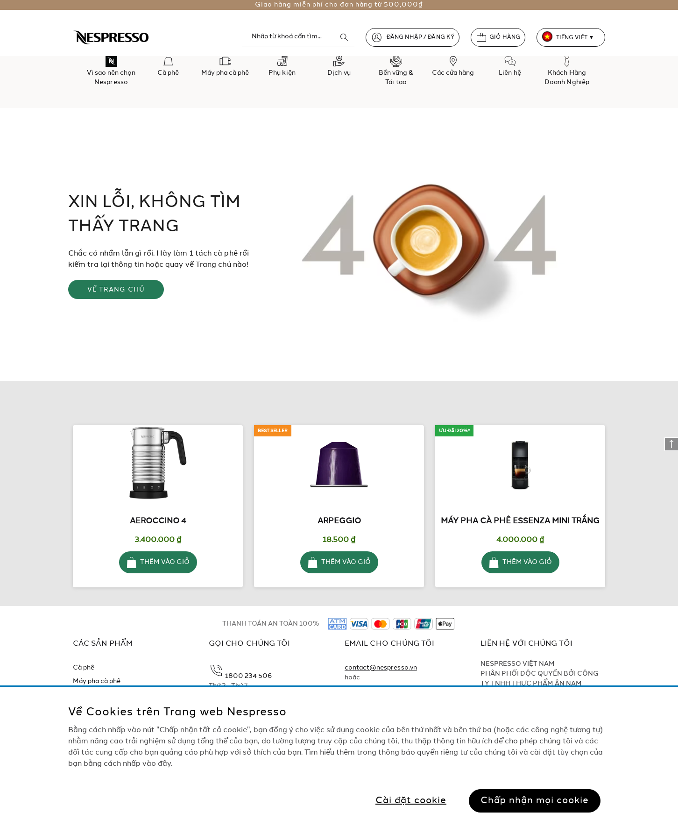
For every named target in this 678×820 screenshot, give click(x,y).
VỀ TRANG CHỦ (116, 289)
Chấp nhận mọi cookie (534, 801)
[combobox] (298, 37)
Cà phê (83, 667)
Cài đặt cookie (410, 801)
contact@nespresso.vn (381, 667)
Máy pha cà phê (97, 681)
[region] (339, 753)
